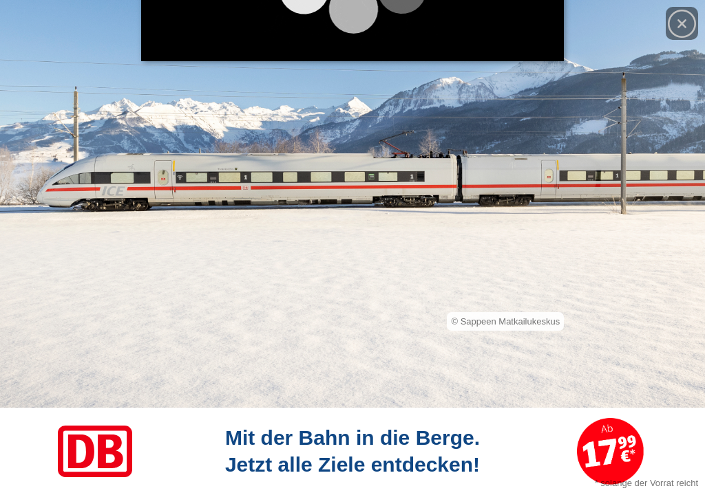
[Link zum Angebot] (352, 451)
